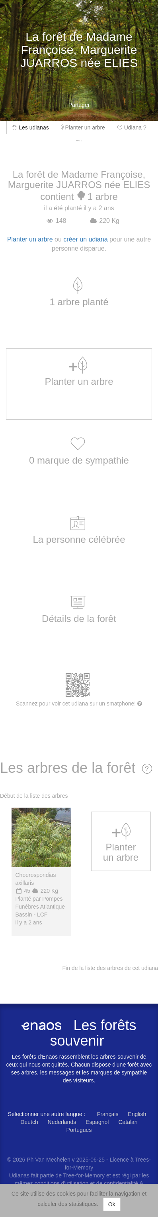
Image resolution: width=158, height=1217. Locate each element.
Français (108, 1114)
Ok (111, 1204)
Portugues (79, 1130)
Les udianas (30, 127)
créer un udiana (85, 239)
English (137, 1114)
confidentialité (121, 1183)
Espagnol (97, 1122)
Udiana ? (131, 127)
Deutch (29, 1122)
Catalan (127, 1122)
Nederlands (62, 1122)
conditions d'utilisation (62, 1183)
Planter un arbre (83, 127)
